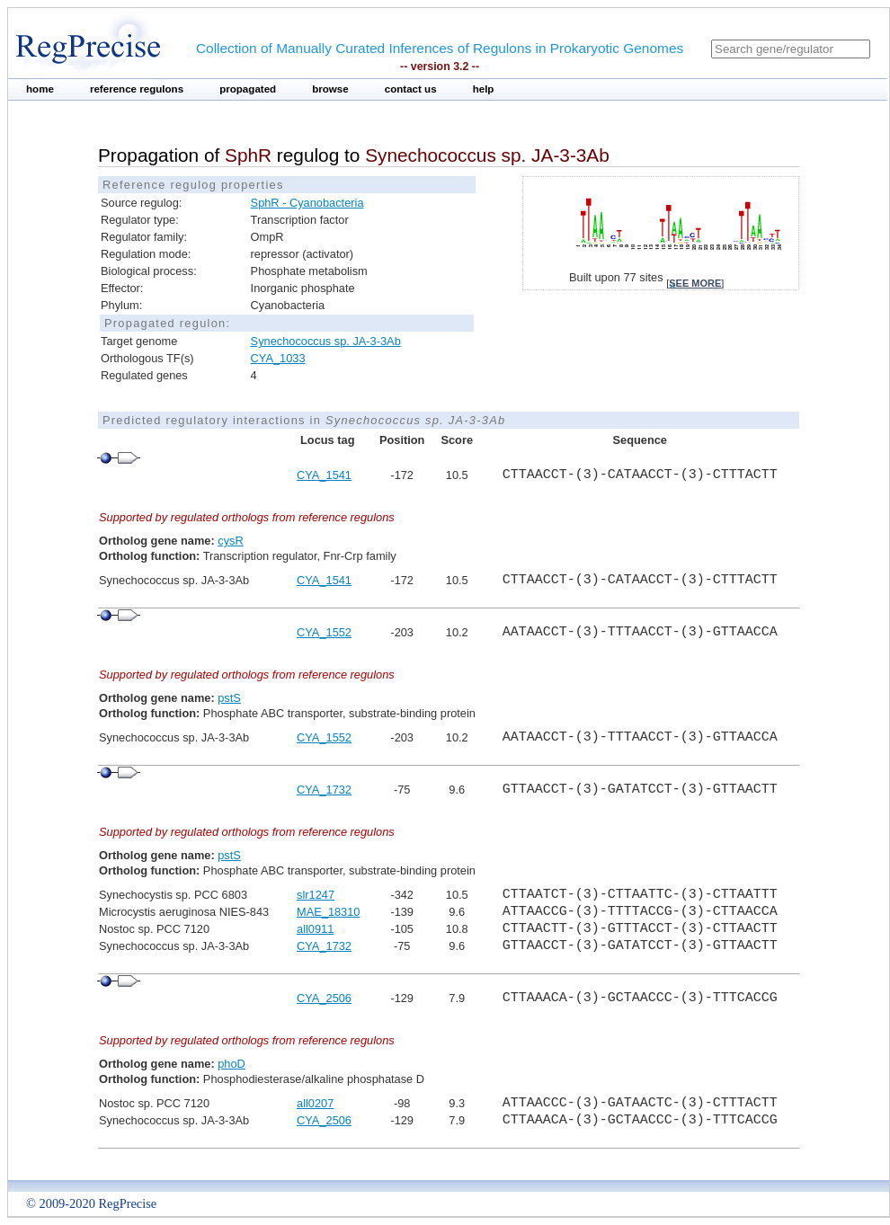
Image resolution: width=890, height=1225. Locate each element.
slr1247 (315, 894)
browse (330, 89)
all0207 (315, 1103)
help (483, 89)
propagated (247, 89)
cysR (230, 540)
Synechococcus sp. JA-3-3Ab (326, 341)
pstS (229, 698)
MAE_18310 (328, 912)
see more (695, 283)
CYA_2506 (324, 998)
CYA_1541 (324, 475)
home (40, 89)
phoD (231, 1063)
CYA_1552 (324, 632)
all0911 (315, 929)
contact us (411, 89)
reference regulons (136, 89)
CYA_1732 (324, 789)
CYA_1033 (278, 358)
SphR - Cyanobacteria (307, 202)
